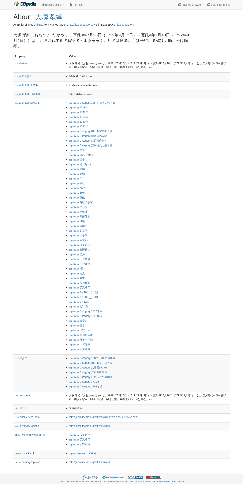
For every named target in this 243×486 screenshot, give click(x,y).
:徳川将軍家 (81, 334)
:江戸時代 (79, 263)
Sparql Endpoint (218, 4)
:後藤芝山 (79, 225)
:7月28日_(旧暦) (83, 297)
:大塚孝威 (79, 349)
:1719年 (78, 107)
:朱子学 (78, 235)
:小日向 (78, 207)
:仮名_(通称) (81, 154)
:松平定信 (79, 244)
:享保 (77, 150)
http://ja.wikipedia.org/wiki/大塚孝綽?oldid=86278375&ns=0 (104, 417)
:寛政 (77, 197)
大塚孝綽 (48, 17)
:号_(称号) (80, 164)
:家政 (77, 188)
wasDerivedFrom (27, 417)
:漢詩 (77, 268)
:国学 (77, 169)
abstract (21, 63)
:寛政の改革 (81, 202)
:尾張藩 (78, 211)
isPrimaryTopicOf (27, 425)
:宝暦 (77, 183)
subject (21, 358)
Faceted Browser (190, 4)
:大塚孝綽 (82, 453)
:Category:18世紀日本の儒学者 (92, 102)
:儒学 (77, 325)
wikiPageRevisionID (29, 93)
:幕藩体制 (79, 216)
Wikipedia (94, 481)
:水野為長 (79, 444)
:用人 (77, 273)
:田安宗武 (79, 330)
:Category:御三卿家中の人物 (90, 131)
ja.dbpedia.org (125, 24)
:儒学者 (78, 159)
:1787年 (78, 121)
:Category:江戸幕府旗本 (88, 140)
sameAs (24, 453)
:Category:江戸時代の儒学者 (90, 145)
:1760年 (78, 116)
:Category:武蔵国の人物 (88, 135)
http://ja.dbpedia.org (80, 24)
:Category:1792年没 (85, 315)
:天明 (77, 173)
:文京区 (78, 230)
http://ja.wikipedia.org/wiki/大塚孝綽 (89, 425)
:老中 (77, 278)
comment (22, 395)
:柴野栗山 (79, 249)
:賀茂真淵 (79, 282)
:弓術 (77, 221)
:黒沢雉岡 (79, 287)
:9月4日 (78, 306)
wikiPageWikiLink (27, 102)
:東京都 (78, 240)
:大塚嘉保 (79, 344)
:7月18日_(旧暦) (83, 292)
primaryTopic (27, 462)
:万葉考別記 (81, 339)
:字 (75, 178)
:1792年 (78, 126)
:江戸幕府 (79, 259)
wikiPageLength (26, 84)
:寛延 (77, 192)
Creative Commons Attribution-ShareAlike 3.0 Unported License (154, 481)
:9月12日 (79, 301)
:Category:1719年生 (85, 311)
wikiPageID (23, 76)
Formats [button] (77, 4)
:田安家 (78, 320)
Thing (39, 24)
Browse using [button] (53, 4)
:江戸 (77, 254)
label (19, 408)
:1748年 (78, 112)
